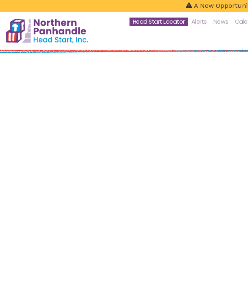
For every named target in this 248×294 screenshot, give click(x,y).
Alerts (199, 22)
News (220, 22)
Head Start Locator (159, 22)
